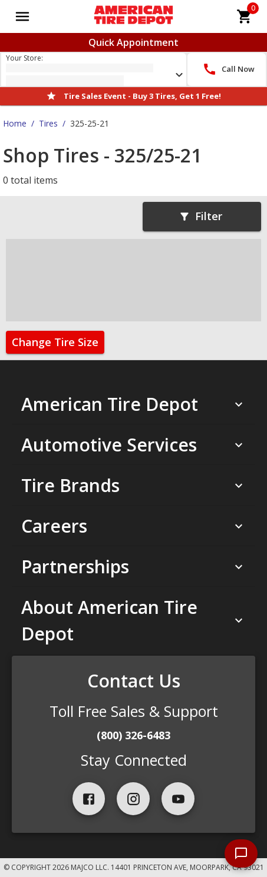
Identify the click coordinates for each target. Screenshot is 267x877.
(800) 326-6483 (133, 735)
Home (15, 123)
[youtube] (178, 798)
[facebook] (89, 798)
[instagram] (133, 798)
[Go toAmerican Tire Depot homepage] (133, 16)
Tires (48, 123)
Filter (200, 216)
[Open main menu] (22, 16)
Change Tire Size (55, 342)
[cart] (244, 16)
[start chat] (241, 853)
